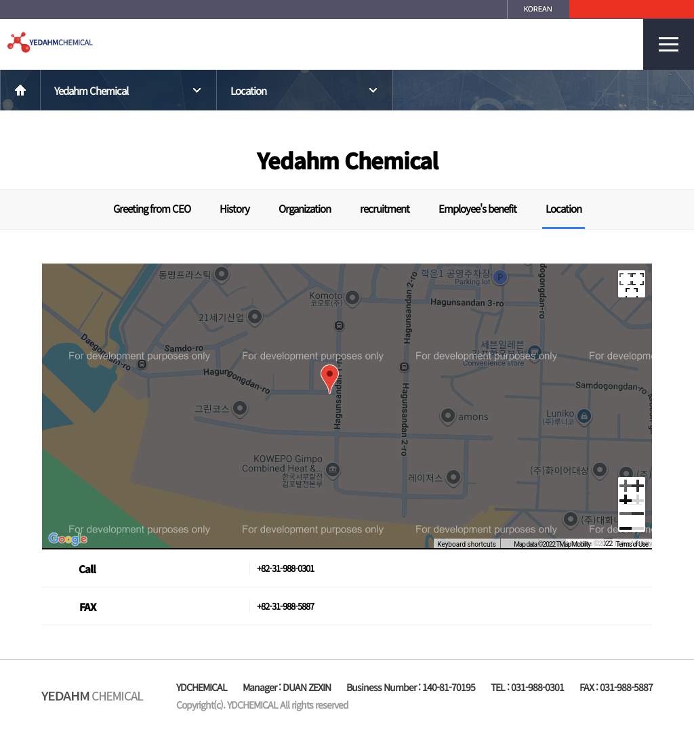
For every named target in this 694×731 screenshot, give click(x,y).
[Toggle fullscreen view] (631, 283)
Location (305, 90)
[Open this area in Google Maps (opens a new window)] (67, 539)
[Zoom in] (631, 490)
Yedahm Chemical (128, 90)
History (234, 208)
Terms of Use (632, 544)
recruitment (384, 208)
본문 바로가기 (0, 0)
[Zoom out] (631, 518)
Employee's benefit (477, 208)
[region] (347, 406)
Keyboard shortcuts (466, 544)
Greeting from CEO (151, 208)
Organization (305, 208)
